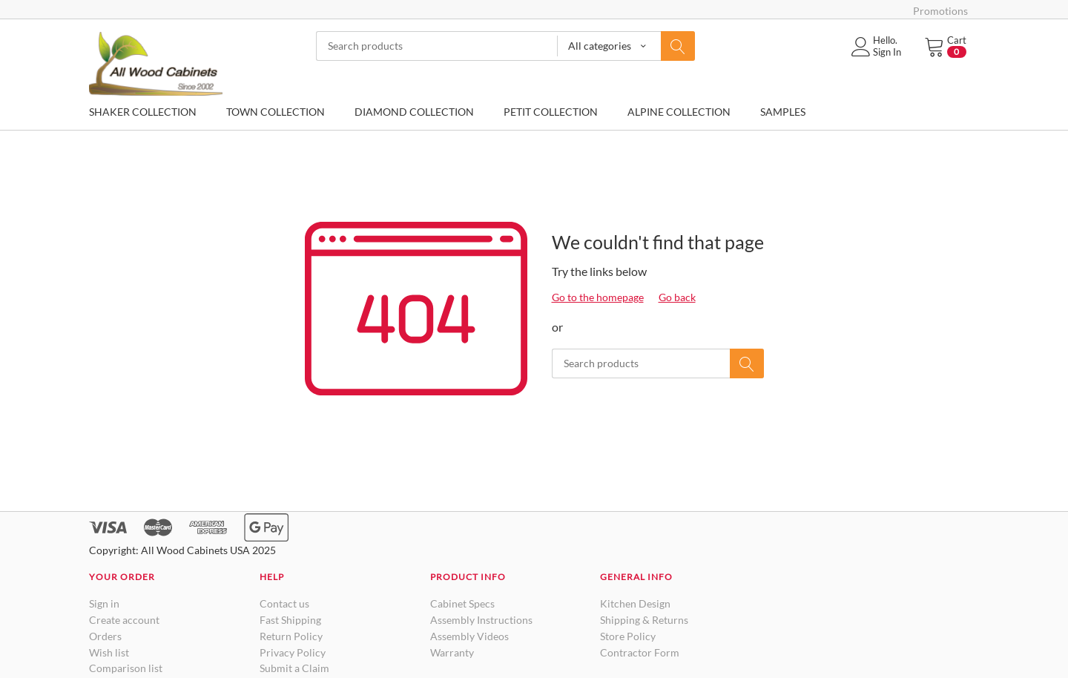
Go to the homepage (598, 297)
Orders (105, 636)
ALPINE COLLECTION (679, 111)
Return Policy (291, 636)
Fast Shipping (290, 619)
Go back (677, 297)
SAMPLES (782, 111)
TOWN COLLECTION (275, 111)
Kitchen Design (635, 603)
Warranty (452, 652)
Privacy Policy (293, 652)
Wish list (109, 652)
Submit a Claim (294, 668)
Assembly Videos (469, 636)
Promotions (940, 10)
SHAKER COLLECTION (143, 111)
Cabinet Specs (462, 603)
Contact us (284, 603)
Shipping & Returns (644, 619)
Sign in (104, 603)
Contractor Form (639, 652)
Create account (124, 619)
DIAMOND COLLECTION (414, 111)
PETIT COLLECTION (551, 111)
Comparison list (125, 668)
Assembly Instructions (481, 619)
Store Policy (628, 636)
